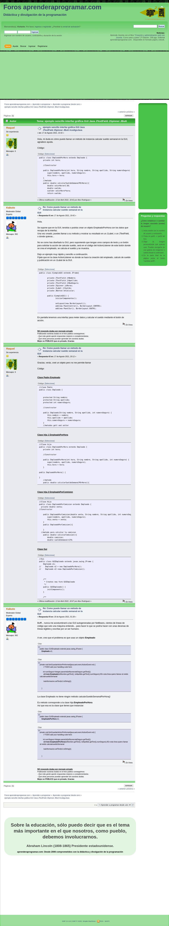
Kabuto (10, 207)
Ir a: (95, 805)
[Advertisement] (84, 75)
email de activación (71, 27)
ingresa (38, 27)
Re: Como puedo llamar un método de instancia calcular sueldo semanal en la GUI (60, 210)
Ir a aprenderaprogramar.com (155, 19)
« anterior (122, 112)
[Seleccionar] (50, 154)
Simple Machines (89, 921)
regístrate (47, 27)
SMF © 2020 (77, 921)
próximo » (130, 112)
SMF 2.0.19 (66, 921)
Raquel (10, 127)
